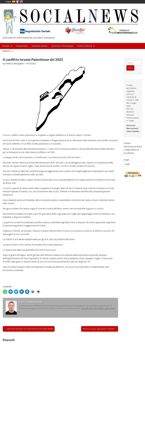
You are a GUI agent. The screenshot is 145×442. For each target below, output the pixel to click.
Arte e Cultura (84, 45)
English (21, 1)
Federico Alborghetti (14, 63)
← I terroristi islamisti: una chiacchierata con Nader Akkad (28, 328)
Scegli (126, 159)
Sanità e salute (39, 45)
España (13, 1)
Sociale (5, 45)
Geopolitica (22, 45)
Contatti (6, 51)
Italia (17, 1)
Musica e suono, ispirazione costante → (99, 328)
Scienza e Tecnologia (62, 45)
